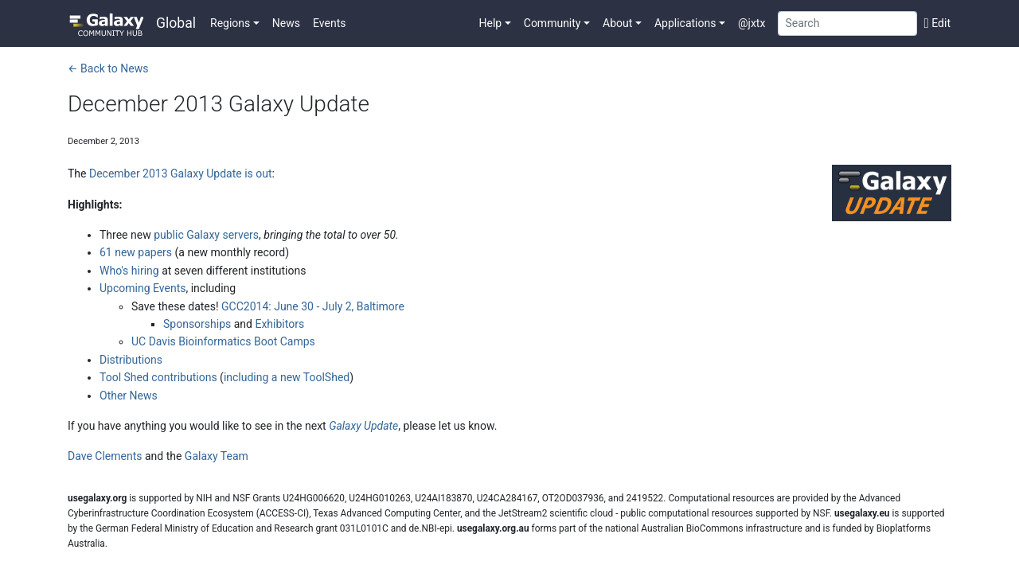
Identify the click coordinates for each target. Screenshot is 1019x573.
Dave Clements (105, 456)
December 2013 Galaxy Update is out (180, 173)
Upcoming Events (142, 288)
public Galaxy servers (206, 234)
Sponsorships (197, 324)
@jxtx (751, 23)
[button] (235, 23)
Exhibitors (279, 324)
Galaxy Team (216, 456)
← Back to (108, 68)
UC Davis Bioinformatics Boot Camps (223, 341)
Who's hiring (129, 270)
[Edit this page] (934, 23)
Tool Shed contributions (158, 377)
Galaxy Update (363, 425)
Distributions (131, 359)
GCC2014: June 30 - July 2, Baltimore (312, 306)
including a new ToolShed (286, 377)
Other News (129, 395)
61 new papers (136, 252)
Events (329, 23)
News (286, 23)
